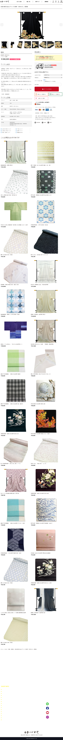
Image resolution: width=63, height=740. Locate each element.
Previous (2, 24)
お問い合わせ (5, 703)
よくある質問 (5, 705)
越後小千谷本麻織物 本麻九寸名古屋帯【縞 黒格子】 (12, 403)
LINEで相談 (52, 703)
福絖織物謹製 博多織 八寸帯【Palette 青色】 (10, 314)
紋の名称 (37, 84)
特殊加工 (37, 77)
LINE (51, 122)
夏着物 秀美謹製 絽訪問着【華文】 (38, 314)
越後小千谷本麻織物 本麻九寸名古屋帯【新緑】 (11, 374)
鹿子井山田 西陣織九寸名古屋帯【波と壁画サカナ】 (41, 195)
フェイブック (52, 708)
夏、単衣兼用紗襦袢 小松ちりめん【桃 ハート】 (11, 463)
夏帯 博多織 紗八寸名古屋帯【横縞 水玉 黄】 (41, 165)
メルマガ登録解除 (6, 707)
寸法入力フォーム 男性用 (7, 719)
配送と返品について (6, 691)
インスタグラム (53, 717)
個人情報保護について (7, 695)
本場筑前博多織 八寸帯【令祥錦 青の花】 (39, 224)
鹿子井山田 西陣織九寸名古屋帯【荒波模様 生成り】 (42, 523)
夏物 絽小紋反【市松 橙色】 (7, 642)
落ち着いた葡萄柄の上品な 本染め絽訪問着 (39, 284)
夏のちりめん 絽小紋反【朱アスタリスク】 (39, 254)
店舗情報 (46, 1)
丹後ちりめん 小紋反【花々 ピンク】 (38, 463)
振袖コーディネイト (6, 711)
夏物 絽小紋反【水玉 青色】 (7, 582)
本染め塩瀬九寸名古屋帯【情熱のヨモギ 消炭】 (40, 433)
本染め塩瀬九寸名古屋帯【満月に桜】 (38, 403)
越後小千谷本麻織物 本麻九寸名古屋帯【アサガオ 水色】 (13, 523)
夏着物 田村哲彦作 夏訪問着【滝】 (38, 612)
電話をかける (19, 132)
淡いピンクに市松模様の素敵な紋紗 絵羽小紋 (10, 493)
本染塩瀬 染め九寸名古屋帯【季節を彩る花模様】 (41, 553)
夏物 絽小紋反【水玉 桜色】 (7, 254)
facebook (38, 122)
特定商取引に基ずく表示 (7, 693)
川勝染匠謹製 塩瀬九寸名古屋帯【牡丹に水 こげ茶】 (41, 582)
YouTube (51, 712)
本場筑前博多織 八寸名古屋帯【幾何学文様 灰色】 (11, 553)
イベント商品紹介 (6, 701)
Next (61, 24)
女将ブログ (37, 1)
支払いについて (5, 689)
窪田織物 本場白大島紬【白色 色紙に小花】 (10, 284)
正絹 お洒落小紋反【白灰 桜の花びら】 (9, 195)
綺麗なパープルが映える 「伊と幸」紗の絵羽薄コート (11, 344)
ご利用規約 (4, 697)
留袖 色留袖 (11, 649)
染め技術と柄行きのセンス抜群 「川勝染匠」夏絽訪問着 (42, 344)
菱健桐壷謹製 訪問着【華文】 (7, 165)
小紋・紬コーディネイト (7, 709)
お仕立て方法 (37, 75)
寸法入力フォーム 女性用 (7, 717)
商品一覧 (28, 1)
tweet (45, 122)
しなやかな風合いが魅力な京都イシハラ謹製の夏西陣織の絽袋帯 (13, 612)
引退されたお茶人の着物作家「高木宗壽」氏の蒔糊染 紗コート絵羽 (14, 224)
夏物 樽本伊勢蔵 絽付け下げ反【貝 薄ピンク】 (41, 374)
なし (46, 79)
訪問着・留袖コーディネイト (8, 713)
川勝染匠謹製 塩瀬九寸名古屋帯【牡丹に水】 (10, 433)
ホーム (2, 649)
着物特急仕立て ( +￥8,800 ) (50, 81)
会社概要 (4, 699)
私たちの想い (19, 1)
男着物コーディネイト (7, 715)
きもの (6, 649)
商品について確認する (42, 94)
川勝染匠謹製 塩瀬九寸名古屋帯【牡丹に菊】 (40, 493)
